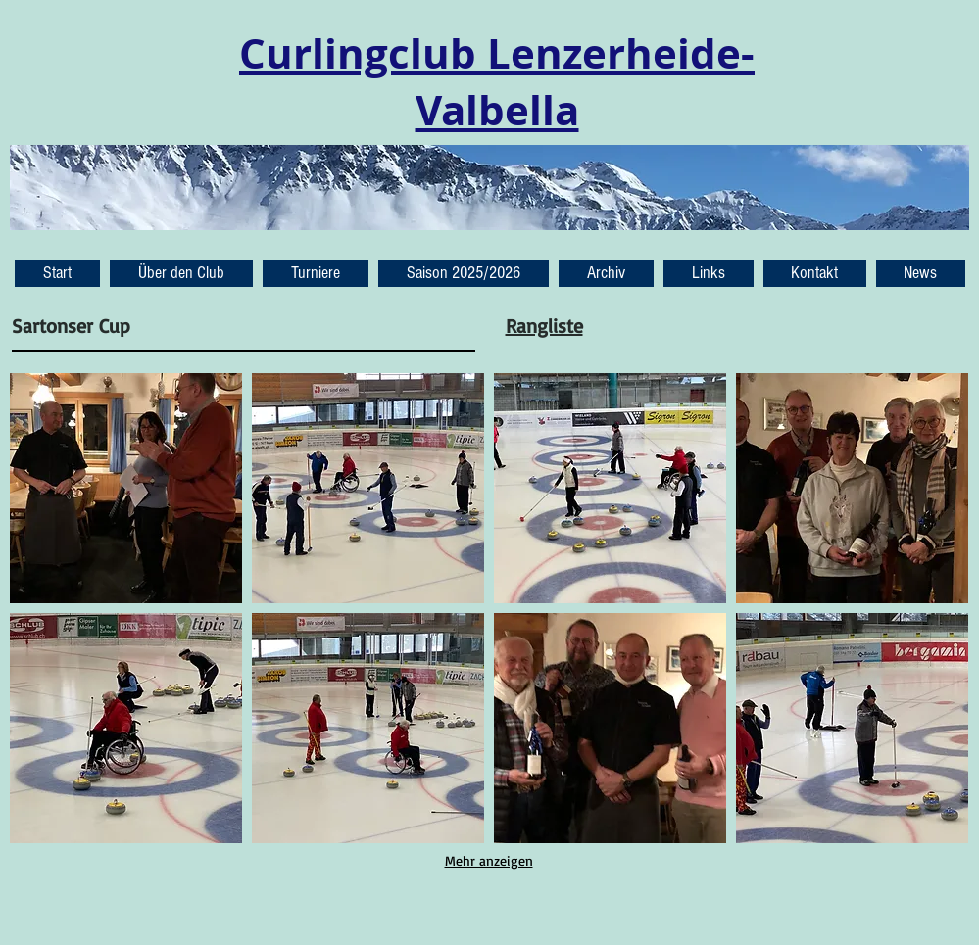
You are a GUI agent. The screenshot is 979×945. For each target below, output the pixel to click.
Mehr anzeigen (489, 860)
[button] (920, 273)
